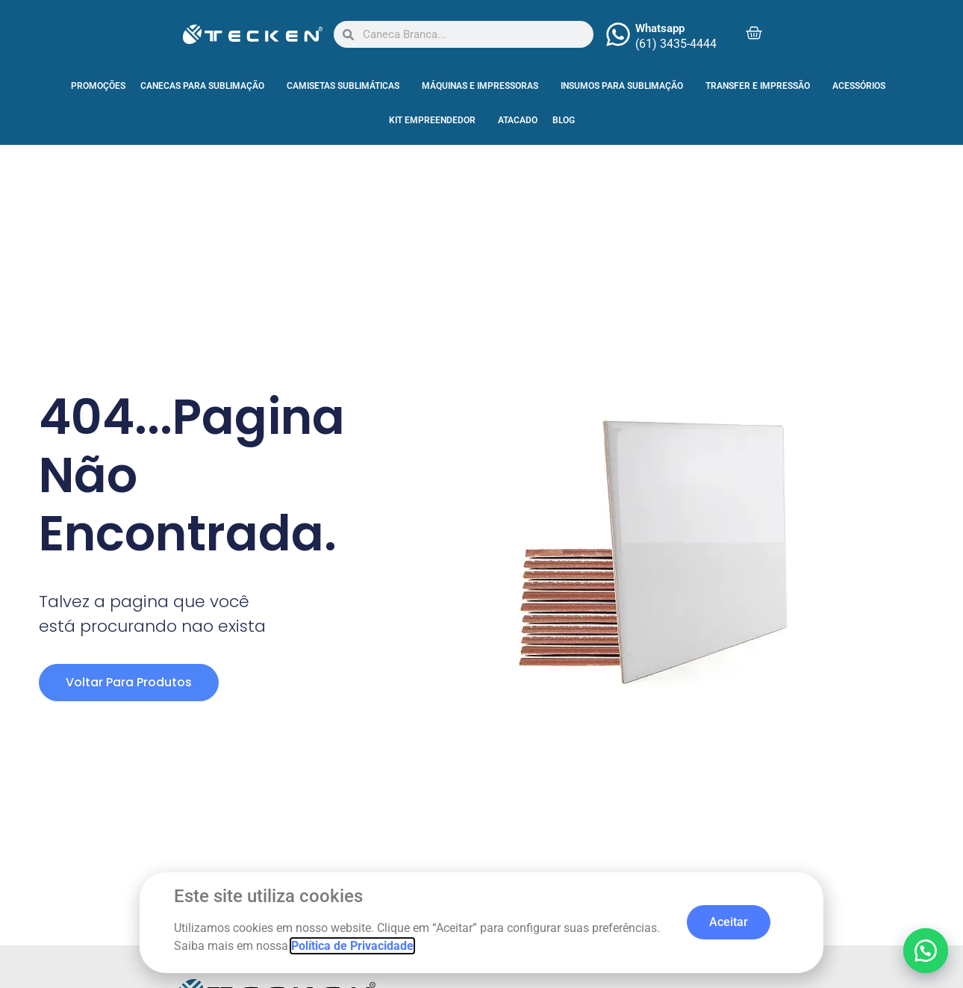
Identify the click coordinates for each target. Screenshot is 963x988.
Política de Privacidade (352, 946)
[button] (925, 950)
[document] (481, 494)
